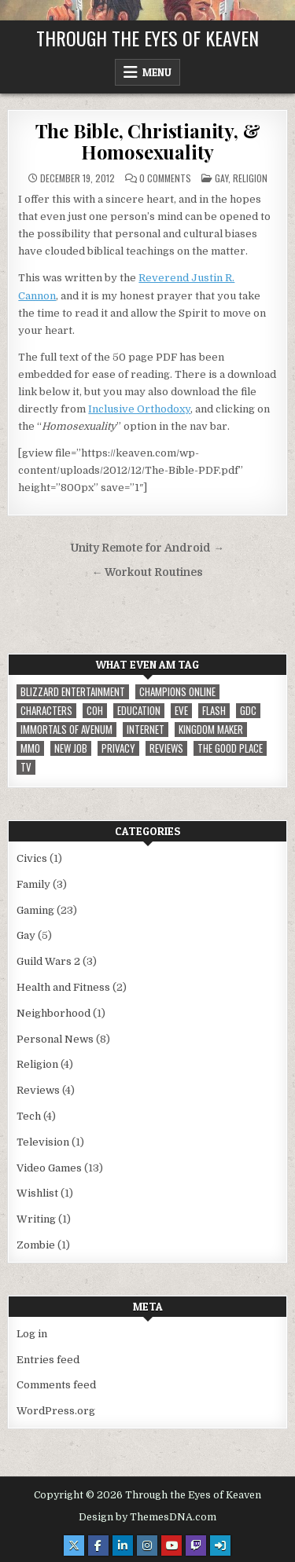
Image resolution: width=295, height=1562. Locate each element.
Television (43, 1142)
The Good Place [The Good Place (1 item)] (230, 748)
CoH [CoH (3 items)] (95, 710)
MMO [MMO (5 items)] (30, 748)
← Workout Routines (148, 572)
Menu (156, 72)
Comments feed (56, 1385)
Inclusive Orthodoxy (139, 409)
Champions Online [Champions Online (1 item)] (177, 691)
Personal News (55, 1039)
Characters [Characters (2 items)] (46, 710)
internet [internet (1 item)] (145, 729)
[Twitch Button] (196, 1545)
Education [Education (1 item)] (138, 710)
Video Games (49, 1168)
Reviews (38, 1090)
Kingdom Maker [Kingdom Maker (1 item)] (211, 729)
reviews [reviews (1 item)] (166, 748)
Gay (221, 178)
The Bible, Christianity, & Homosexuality (147, 140)
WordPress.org (56, 1411)
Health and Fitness (63, 987)
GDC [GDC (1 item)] (248, 710)
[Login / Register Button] (220, 1545)
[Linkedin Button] (122, 1545)
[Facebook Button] (98, 1545)
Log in (32, 1334)
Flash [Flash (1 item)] (214, 710)
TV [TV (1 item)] (25, 767)
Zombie (36, 1245)
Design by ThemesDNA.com (147, 1517)
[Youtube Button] (171, 1545)
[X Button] (74, 1545)
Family (33, 884)
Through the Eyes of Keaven (147, 38)
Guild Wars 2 (48, 961)
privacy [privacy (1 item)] (118, 748)
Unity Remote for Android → (147, 548)
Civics (32, 858)
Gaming (35, 910)
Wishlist (37, 1193)
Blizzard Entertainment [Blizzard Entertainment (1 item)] (72, 691)
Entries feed (48, 1360)
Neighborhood (53, 1013)
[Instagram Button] (147, 1545)
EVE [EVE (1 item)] (181, 710)
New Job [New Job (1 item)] (70, 748)
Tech (29, 1116)
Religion (250, 178)
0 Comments (165, 178)
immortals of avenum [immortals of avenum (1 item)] (66, 729)
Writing (36, 1219)
